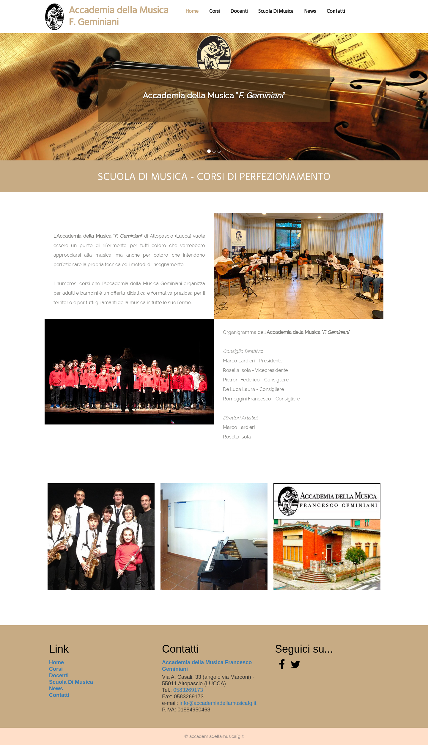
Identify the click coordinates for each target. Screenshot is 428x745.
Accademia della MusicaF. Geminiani (119, 10)
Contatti (59, 695)
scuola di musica (275, 11)
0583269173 (188, 690)
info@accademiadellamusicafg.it (218, 703)
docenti (239, 11)
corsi (214, 11)
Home (56, 662)
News (310, 11)
